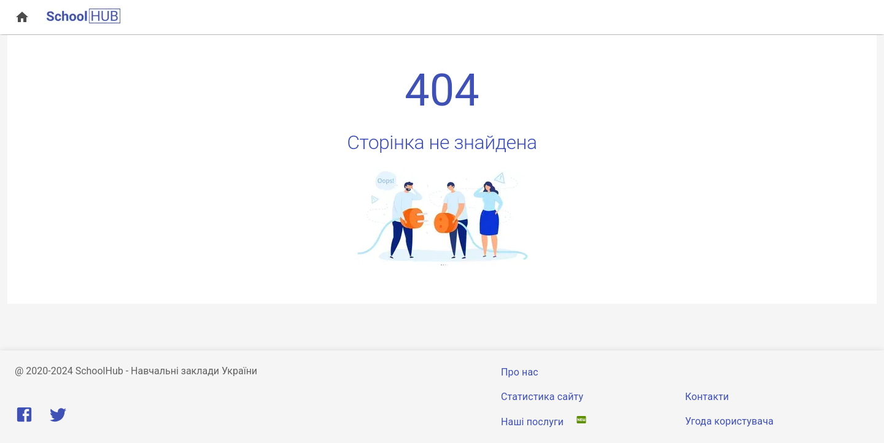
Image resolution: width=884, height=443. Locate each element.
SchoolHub (99, 371)
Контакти (707, 397)
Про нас (519, 372)
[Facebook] (27, 417)
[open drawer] (22, 17)
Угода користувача (729, 421)
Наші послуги (533, 422)
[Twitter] (58, 417)
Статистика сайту (542, 397)
